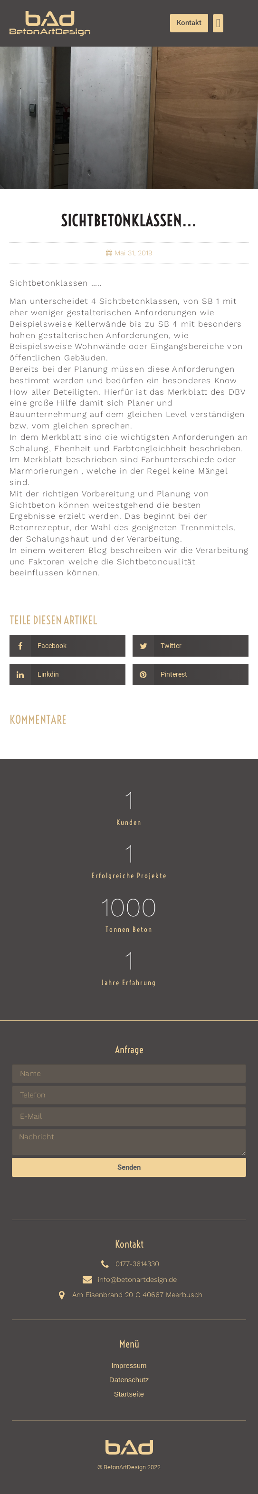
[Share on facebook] (67, 646)
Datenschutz (129, 1380)
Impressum (128, 1365)
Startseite (129, 1394)
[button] (218, 23)
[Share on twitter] (190, 646)
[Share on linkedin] (67, 674)
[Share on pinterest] (190, 674)
